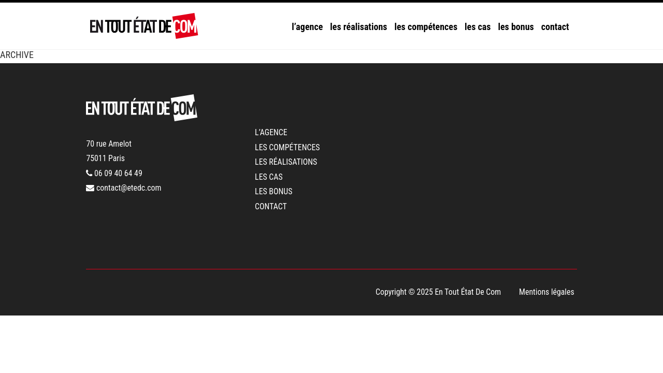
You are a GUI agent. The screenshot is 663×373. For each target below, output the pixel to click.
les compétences (425, 26)
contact (555, 26)
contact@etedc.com (123, 188)
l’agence (307, 26)
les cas (478, 26)
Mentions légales (546, 292)
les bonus (516, 26)
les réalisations (358, 26)
